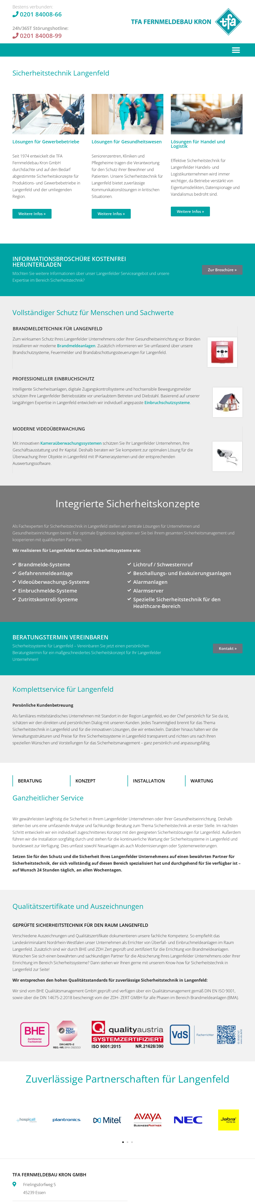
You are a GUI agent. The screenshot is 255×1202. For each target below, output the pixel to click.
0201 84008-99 (41, 35)
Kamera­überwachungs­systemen (71, 443)
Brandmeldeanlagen (76, 345)
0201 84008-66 (41, 14)
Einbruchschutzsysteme (167, 402)
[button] (236, 50)
